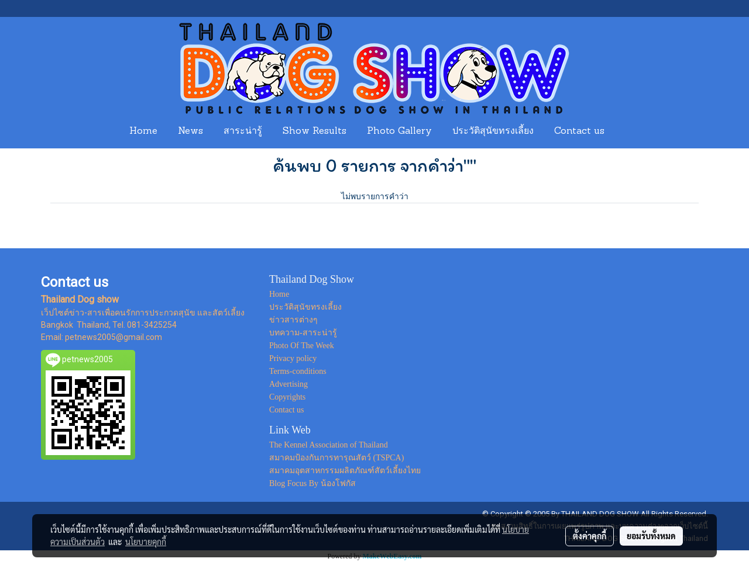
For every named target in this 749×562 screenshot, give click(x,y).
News (190, 131)
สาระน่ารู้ (243, 131)
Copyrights (287, 397)
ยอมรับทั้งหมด (651, 535)
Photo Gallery (399, 131)
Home (143, 131)
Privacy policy (293, 358)
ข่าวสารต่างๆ (293, 319)
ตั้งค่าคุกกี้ (589, 535)
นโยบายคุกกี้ (145, 541)
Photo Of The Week (301, 345)
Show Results (314, 131)
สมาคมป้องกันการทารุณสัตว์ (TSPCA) (336, 457)
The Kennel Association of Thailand (328, 444)
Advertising (288, 384)
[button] (625, 131)
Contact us (579, 131)
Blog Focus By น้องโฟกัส (312, 483)
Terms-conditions (298, 371)
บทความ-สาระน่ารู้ (303, 332)
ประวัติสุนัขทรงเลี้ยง (493, 131)
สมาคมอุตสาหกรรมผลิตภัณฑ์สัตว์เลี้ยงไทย (345, 470)
